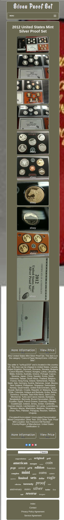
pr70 (30, 459)
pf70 (30, 468)
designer (42, 494)
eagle (51, 477)
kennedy (28, 484)
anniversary (16, 489)
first (54, 490)
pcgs (13, 467)
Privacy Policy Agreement (32, 512)
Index (32, 504)
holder (47, 490)
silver (38, 488)
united (21, 467)
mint (26, 472)
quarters (13, 479)
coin (49, 462)
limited (23, 478)
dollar (41, 478)
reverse (31, 493)
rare (49, 484)
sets (33, 477)
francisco (51, 468)
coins (43, 473)
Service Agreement (32, 516)
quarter (34, 474)
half (22, 495)
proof (40, 482)
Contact (32, 508)
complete (15, 473)
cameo (51, 473)
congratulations (20, 459)
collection (18, 484)
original (39, 458)
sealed (41, 464)
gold (49, 458)
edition (39, 467)
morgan (33, 463)
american (20, 463)
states (27, 489)
